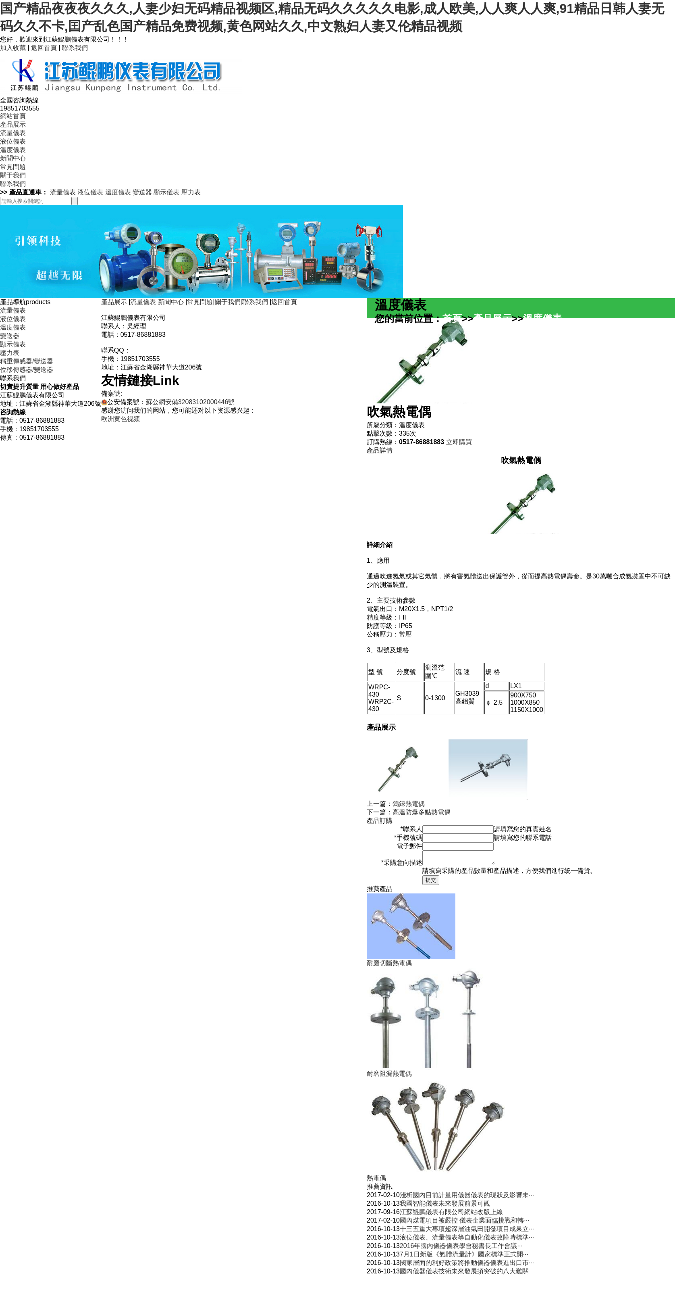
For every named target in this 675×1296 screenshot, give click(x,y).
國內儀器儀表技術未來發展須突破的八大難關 (464, 1273)
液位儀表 (13, 141)
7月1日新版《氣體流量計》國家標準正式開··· (464, 1256)
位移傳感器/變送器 (26, 369)
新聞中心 (13, 158)
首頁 (452, 318)
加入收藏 (13, 47)
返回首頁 (44, 47)
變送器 (142, 192)
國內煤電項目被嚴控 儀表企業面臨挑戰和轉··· (465, 1222)
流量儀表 (13, 132)
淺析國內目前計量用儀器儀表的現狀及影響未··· (467, 1197)
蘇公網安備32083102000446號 (190, 402)
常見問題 (13, 166)
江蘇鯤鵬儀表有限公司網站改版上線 (451, 1214)
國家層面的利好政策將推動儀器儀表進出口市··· (467, 1265)
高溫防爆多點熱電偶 (422, 812)
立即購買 (459, 441)
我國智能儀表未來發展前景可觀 (445, 1205)
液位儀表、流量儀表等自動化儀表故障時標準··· (467, 1239)
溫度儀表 (13, 149)
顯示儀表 (166, 192)
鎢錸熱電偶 (409, 803)
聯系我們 (75, 47)
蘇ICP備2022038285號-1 (158, 393)
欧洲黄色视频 (120, 418)
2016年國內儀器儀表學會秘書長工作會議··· (461, 1248)
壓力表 (191, 192)
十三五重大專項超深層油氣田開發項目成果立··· (467, 1231)
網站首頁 (13, 116)
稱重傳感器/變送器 (26, 361)
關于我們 (13, 175)
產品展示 (13, 124)
